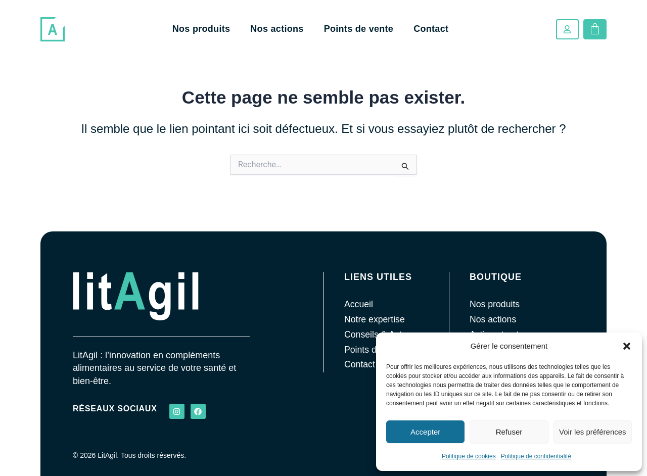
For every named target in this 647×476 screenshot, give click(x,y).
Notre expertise (375, 319)
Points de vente (359, 29)
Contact (430, 29)
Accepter (425, 431)
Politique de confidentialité (536, 456)
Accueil (359, 304)
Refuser (509, 431)
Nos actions (276, 29)
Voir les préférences (592, 431)
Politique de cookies (469, 456)
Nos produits (201, 29)
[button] (627, 346)
